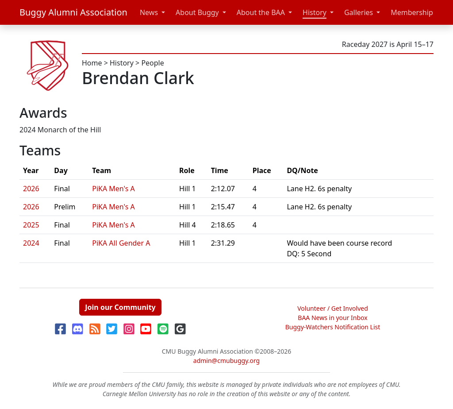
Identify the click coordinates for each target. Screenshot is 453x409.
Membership (412, 12)
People (152, 63)
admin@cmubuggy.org (226, 360)
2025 (31, 225)
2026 (31, 188)
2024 (31, 243)
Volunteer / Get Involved (332, 308)
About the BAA (261, 12)
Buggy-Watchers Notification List (332, 327)
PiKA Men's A (113, 188)
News (149, 12)
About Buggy (197, 12)
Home (92, 63)
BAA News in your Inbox (332, 317)
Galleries (358, 12)
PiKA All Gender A (121, 243)
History (314, 12)
